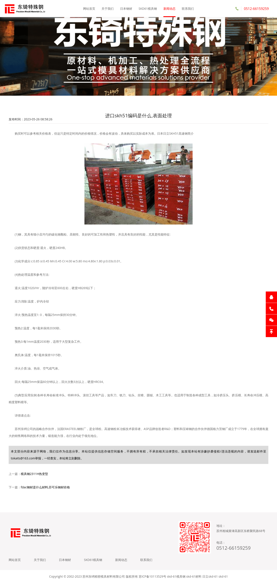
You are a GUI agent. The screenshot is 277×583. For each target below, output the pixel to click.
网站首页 (89, 8)
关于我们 (107, 8)
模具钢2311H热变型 (34, 474)
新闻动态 (169, 8)
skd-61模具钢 (176, 576)
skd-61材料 (193, 576)
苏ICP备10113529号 (152, 576)
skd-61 (223, 576)
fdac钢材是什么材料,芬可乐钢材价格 (45, 487)
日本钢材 (126, 8)
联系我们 (188, 8)
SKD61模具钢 (148, 8)
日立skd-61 (210, 576)
